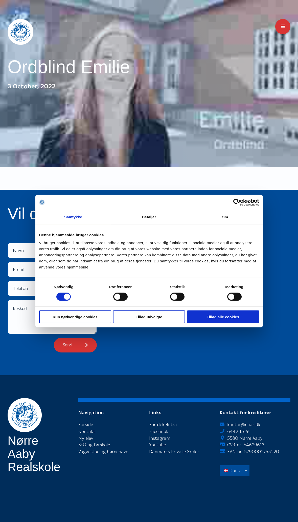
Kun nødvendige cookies (75, 317)
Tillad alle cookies (223, 317)
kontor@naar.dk (243, 424)
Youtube (157, 444)
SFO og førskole (94, 444)
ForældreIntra (163, 424)
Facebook (158, 431)
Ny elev (85, 438)
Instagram (159, 438)
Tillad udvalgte (149, 317)
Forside (85, 424)
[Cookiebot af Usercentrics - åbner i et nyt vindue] (237, 202)
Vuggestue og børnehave (103, 451)
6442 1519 (238, 431)
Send (67, 344)
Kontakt (86, 431)
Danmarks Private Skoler (174, 451)
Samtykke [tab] (73, 217)
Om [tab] (225, 217)
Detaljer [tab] (149, 217)
